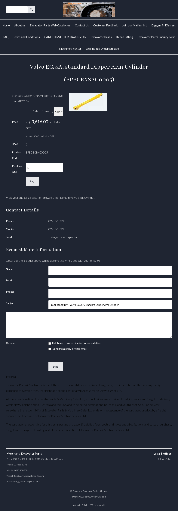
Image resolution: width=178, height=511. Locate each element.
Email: (9, 237)
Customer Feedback (105, 25)
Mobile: (10, 229)
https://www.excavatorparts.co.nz (28, 475)
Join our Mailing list (134, 25)
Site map (104, 491)
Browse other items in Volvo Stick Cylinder (68, 197)
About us (19, 25)
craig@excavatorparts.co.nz (65, 237)
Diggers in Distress (163, 25)
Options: (11, 343)
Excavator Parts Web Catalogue (50, 25)
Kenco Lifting (124, 37)
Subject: (10, 303)
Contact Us (82, 25)
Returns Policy (164, 459)
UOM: (15, 144)
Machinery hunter (70, 48)
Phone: (10, 221)
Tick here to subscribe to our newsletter (74, 343)
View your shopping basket (22, 197)
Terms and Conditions (26, 37)
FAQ (5, 37)
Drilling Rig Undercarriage (102, 48)
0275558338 (56, 221)
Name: (9, 268)
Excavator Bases (101, 37)
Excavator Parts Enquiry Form (156, 37)
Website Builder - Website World (89, 505)
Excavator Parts (90, 491)
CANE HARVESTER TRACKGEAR (65, 37)
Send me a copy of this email (67, 348)
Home (6, 25)
